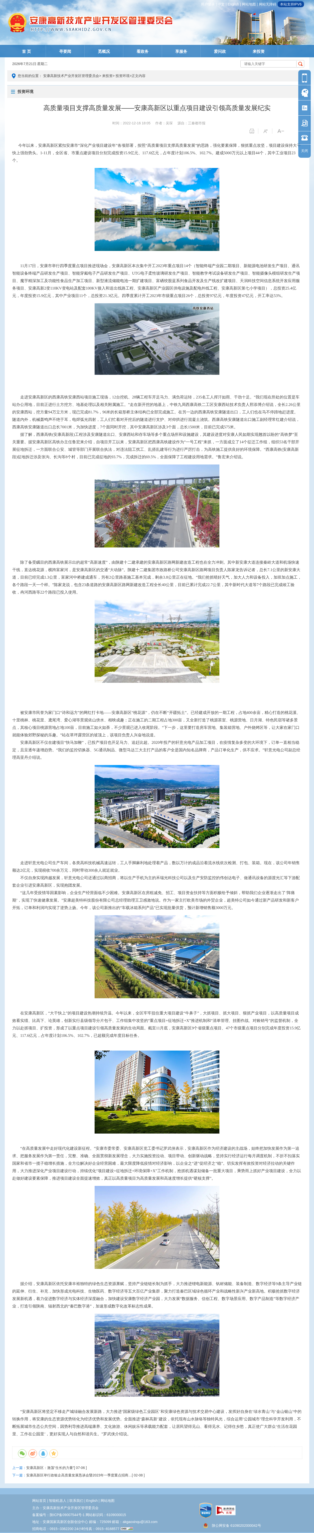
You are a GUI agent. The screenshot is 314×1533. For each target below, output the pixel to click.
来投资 (259, 51)
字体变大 (267, 131)
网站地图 (249, 4)
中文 (221, 4)
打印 (253, 131)
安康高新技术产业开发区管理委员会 (71, 76)
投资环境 (123, 76)
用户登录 (208, 4)
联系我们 (76, 1501)
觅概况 (104, 51)
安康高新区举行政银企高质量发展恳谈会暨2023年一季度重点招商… (79, 1475)
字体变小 (281, 131)
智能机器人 (57, 1501)
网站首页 (39, 1501)
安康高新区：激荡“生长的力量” (50, 1468)
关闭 (304, 151)
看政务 (143, 51)
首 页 (26, 51)
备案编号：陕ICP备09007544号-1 (58, 1515)
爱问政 (220, 51)
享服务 (181, 51)
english (233, 4)
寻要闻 (65, 51)
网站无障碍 (267, 4)
